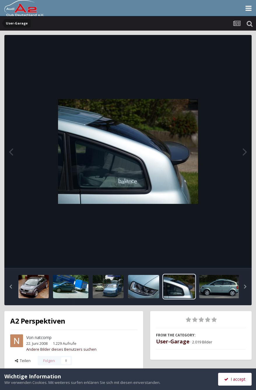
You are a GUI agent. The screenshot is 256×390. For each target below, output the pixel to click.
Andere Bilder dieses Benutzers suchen (61, 349)
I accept (235, 379)
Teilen (23, 360)
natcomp (43, 337)
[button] (10, 286)
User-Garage (173, 341)
